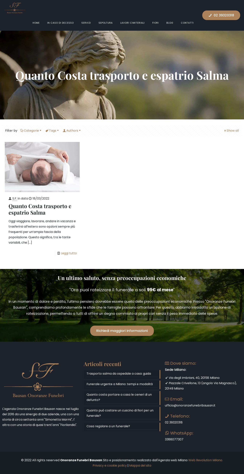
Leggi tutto (69, 253)
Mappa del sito (140, 465)
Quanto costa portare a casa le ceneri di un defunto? (119, 397)
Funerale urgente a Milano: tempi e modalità (120, 384)
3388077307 (174, 439)
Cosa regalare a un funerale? (108, 426)
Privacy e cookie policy (110, 465)
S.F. (14, 198)
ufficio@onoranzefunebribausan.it (190, 405)
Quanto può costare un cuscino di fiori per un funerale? (120, 413)
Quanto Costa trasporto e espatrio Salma (40, 209)
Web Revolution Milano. (205, 460)
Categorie (31, 130)
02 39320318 (221, 15)
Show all (231, 130)
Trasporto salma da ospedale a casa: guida (119, 373)
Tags (52, 130)
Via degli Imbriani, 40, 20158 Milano (192, 378)
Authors (72, 130)
